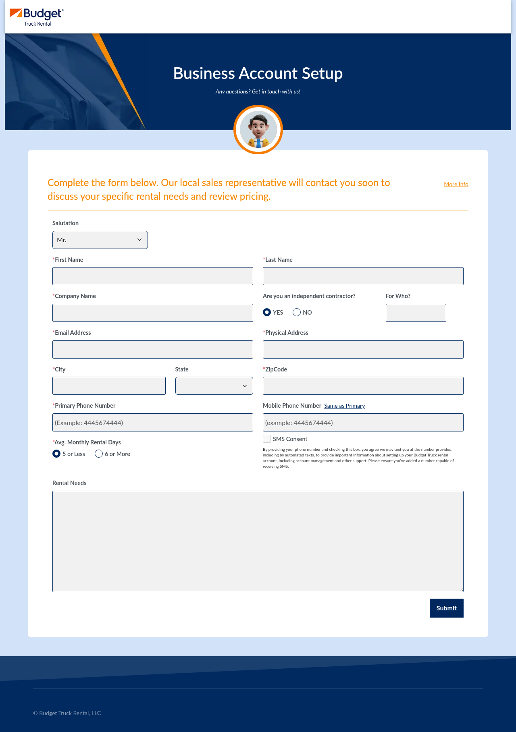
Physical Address (285, 332)
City (58, 369)
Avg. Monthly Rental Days (86, 442)
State (182, 369)
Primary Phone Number (83, 405)
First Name (67, 259)
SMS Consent (290, 438)
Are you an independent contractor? (309, 295)
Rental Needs (69, 482)
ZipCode (275, 369)
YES (278, 312)
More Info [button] (456, 183)
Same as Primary (344, 405)
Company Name (74, 295)
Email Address (71, 332)
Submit (447, 608)
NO (307, 312)
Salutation (65, 223)
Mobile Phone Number (292, 405)
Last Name (278, 259)
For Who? (398, 295)
